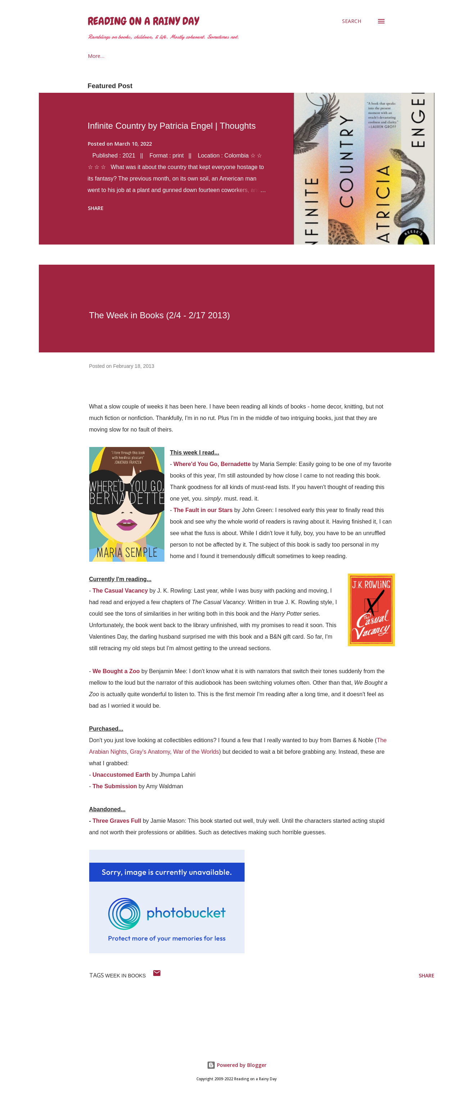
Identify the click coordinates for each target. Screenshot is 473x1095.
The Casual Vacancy (120, 591)
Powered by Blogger (237, 1065)
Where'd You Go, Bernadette (212, 464)
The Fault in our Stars (202, 510)
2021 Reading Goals (181, 56)
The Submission (114, 786)
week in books (125, 975)
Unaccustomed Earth (121, 775)
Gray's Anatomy (150, 752)
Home (95, 56)
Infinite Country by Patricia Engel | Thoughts (172, 126)
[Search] (351, 21)
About (130, 56)
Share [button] (96, 208)
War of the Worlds (196, 752)
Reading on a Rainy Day (143, 21)
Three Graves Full (116, 821)
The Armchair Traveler (251, 56)
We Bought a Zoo (116, 671)
